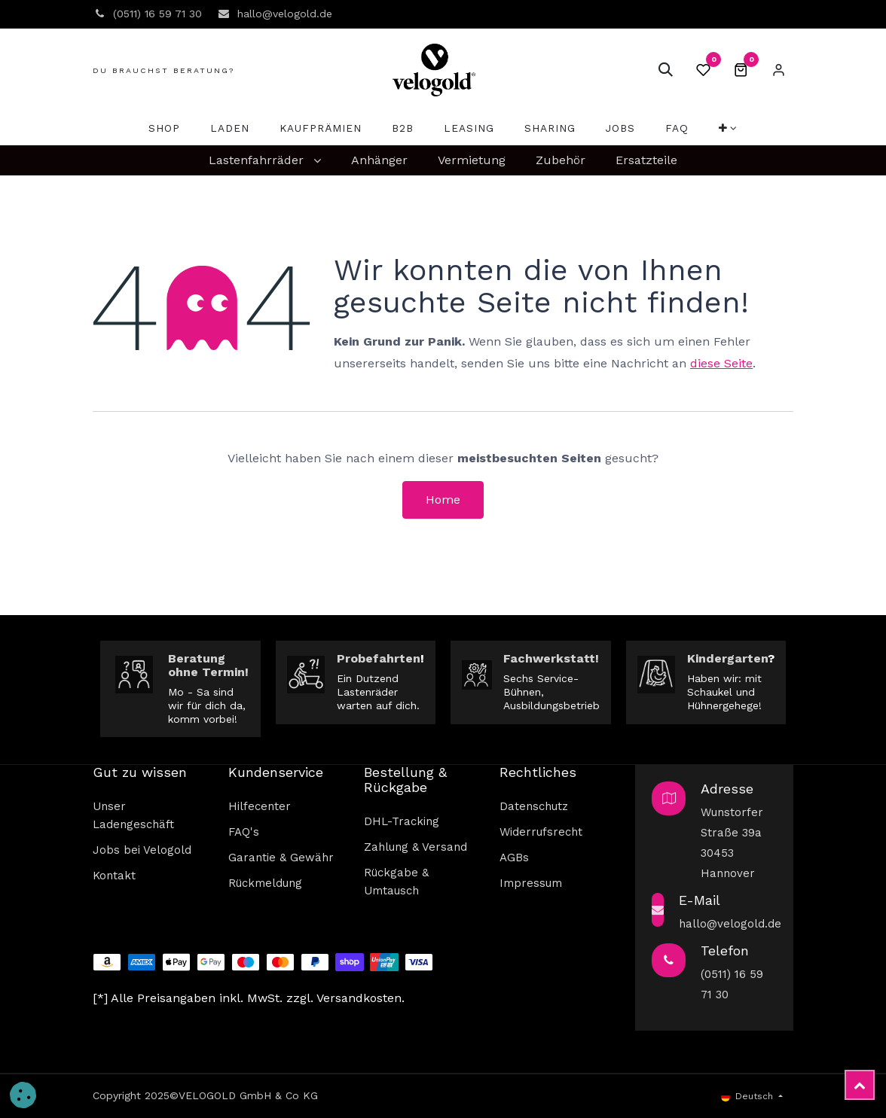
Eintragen (778, 70)
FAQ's (243, 832)
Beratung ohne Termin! (208, 665)
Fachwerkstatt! (551, 658)
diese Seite (721, 363)
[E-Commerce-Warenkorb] (741, 70)
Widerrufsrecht (541, 832)
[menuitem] (164, 128)
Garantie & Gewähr (281, 857)
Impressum (531, 883)
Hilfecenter (259, 806)
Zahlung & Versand (415, 847)
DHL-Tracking (401, 821)
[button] (665, 70)
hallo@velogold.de (730, 924)
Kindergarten (727, 658)
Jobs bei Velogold (142, 850)
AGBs (514, 857)
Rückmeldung (265, 883)
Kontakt (114, 875)
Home (443, 499)
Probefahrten (378, 658)
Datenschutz (534, 806)
